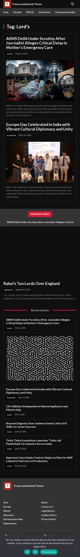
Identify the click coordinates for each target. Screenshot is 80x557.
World (8, 290)
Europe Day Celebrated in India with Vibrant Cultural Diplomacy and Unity (39, 126)
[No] (75, 546)
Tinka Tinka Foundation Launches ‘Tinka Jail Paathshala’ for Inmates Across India (33, 442)
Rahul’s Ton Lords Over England (31, 283)
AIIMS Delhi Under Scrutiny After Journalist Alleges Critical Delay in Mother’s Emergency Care (36, 43)
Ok (27, 552)
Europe (11, 135)
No (35, 552)
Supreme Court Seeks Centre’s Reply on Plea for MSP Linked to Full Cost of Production (39, 459)
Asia (10, 54)
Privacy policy (49, 552)
